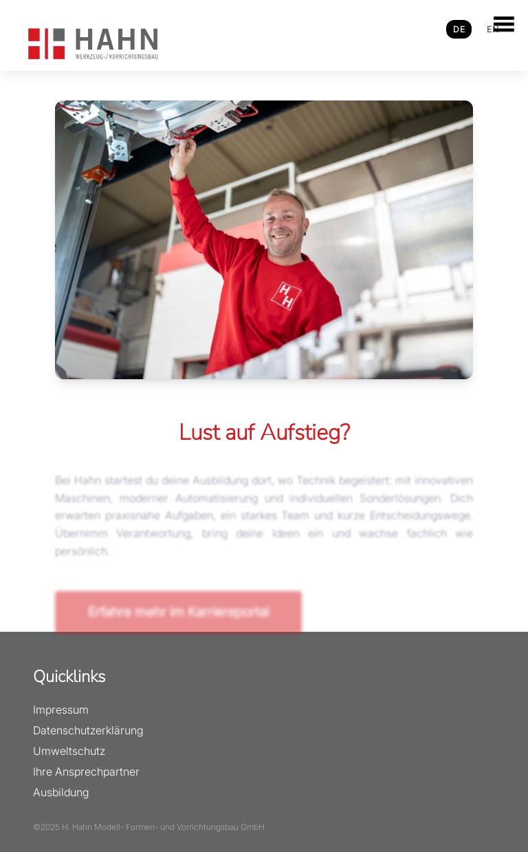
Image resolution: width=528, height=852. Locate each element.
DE (459, 29)
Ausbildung (61, 792)
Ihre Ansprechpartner (86, 771)
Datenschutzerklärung (88, 730)
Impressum (61, 709)
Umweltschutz (69, 751)
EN (492, 29)
